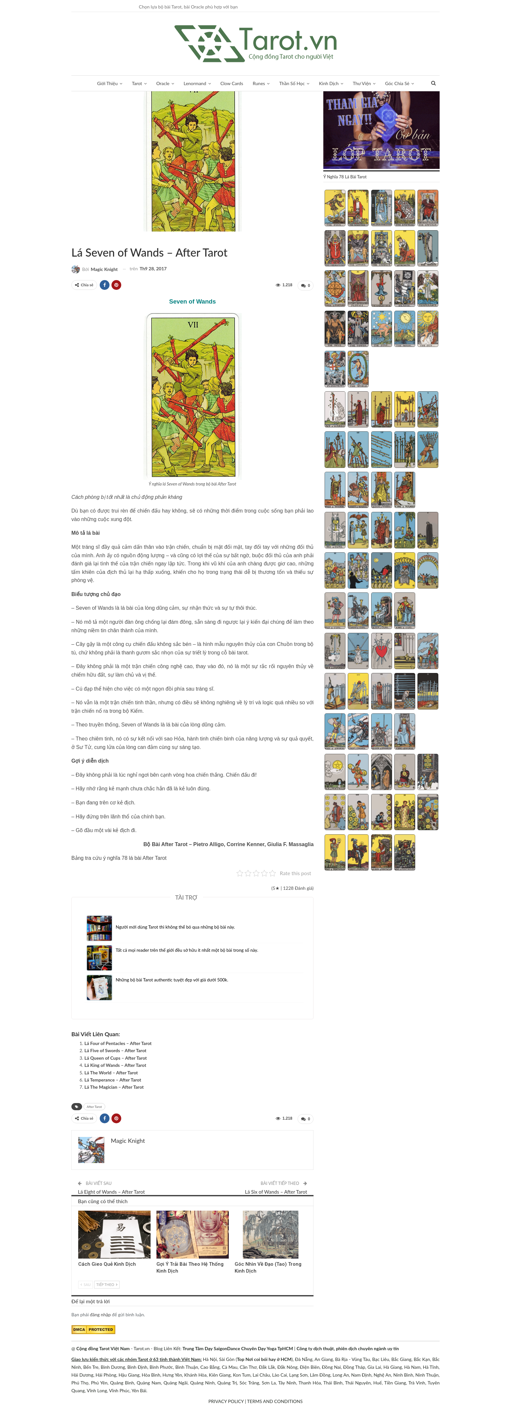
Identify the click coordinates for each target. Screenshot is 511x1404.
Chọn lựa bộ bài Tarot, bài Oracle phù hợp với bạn (188, 6)
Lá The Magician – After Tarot (114, 1086)
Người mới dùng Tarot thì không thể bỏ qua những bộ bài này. (177, 926)
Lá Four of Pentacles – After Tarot (118, 1042)
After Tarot (79, 238)
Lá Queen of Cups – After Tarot (115, 1057)
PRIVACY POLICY (225, 1400)
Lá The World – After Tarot (111, 1072)
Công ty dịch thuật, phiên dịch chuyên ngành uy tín (348, 1347)
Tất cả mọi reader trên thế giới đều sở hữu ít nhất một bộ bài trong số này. (189, 949)
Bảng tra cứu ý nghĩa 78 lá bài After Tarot (119, 857)
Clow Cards (231, 83)
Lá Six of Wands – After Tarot (276, 1190)
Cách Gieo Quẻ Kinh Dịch (107, 1263)
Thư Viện (362, 83)
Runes (259, 83)
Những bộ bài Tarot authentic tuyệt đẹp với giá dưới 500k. (174, 979)
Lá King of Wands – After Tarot (115, 1064)
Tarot (137, 83)
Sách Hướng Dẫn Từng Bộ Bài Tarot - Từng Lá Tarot (73, 238)
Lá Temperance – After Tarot (112, 1079)
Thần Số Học (292, 83)
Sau (85, 1283)
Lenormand (194, 83)
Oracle (162, 83)
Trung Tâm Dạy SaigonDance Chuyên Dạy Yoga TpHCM (237, 1347)
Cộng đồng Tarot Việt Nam (103, 1347)
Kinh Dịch (329, 83)
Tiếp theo (106, 1283)
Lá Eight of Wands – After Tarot (111, 1190)
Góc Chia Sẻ (397, 83)
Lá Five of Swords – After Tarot (115, 1050)
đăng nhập (100, 1313)
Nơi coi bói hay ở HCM (268, 1358)
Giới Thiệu (107, 83)
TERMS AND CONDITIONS (275, 1400)
